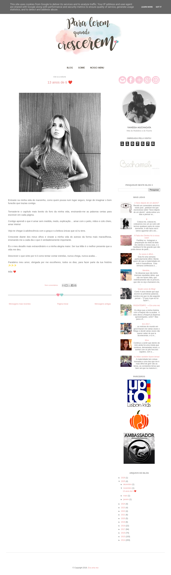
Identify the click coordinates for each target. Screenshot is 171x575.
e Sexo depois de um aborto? (146, 203)
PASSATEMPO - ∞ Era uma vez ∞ (146, 306)
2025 (123, 481)
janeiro (126, 499)
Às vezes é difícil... (146, 254)
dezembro (127, 484)
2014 (123, 540)
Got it (159, 7)
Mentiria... (147, 270)
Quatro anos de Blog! (146, 289)
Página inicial (62, 304)
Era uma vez (93, 568)
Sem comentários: (52, 285)
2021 (123, 515)
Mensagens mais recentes (20, 304)
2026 (123, 478)
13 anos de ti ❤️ (59, 82)
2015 (123, 536)
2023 (123, 508)
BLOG (70, 67)
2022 (123, 511)
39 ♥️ (146, 340)
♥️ (146, 219)
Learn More (147, 7)
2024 (123, 504)
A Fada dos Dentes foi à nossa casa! (146, 237)
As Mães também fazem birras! (146, 357)
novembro (127, 488)
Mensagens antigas (103, 304)
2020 (123, 518)
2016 (123, 533)
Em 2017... (146, 324)
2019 (123, 522)
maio (125, 496)
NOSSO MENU (97, 67)
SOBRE (81, 67)
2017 (123, 529)
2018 (123, 526)
